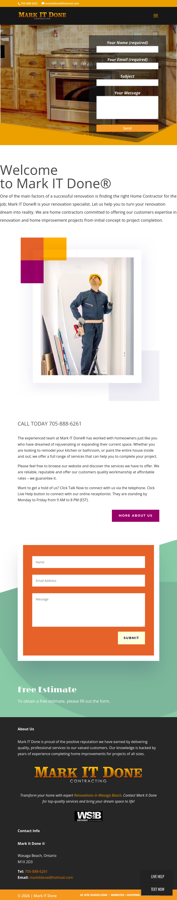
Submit (131, 638)
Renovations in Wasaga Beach (97, 795)
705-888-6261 (36, 871)
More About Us (136, 516)
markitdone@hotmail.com (51, 877)
